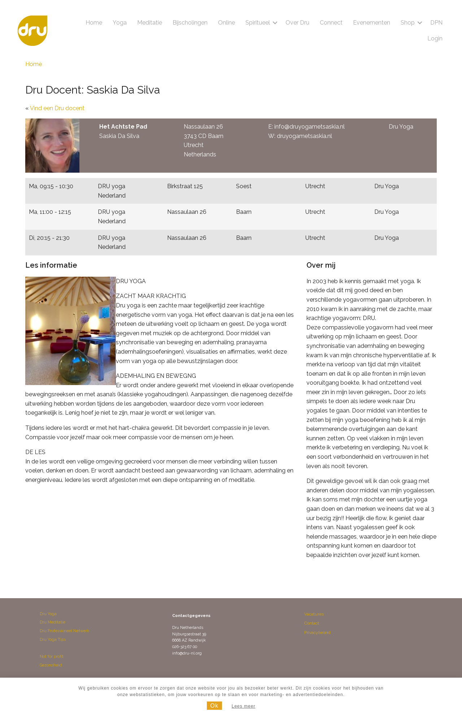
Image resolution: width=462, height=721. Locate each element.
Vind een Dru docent (57, 108)
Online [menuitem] (226, 22)
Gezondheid (51, 665)
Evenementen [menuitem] (371, 22)
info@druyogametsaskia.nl (309, 126)
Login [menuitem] (435, 38)
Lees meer (244, 706)
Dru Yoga (48, 614)
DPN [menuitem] (436, 22)
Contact (311, 623)
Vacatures (314, 614)
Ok (214, 706)
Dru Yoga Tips (53, 639)
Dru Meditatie (52, 622)
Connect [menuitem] (331, 22)
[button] (275, 23)
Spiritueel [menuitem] (257, 22)
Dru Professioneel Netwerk (64, 631)
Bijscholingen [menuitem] (190, 22)
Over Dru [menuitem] (297, 22)
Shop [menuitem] (408, 22)
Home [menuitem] (94, 22)
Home (33, 64)
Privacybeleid (317, 632)
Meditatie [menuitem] (149, 22)
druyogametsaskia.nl (304, 136)
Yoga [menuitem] (120, 22)
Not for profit (52, 656)
